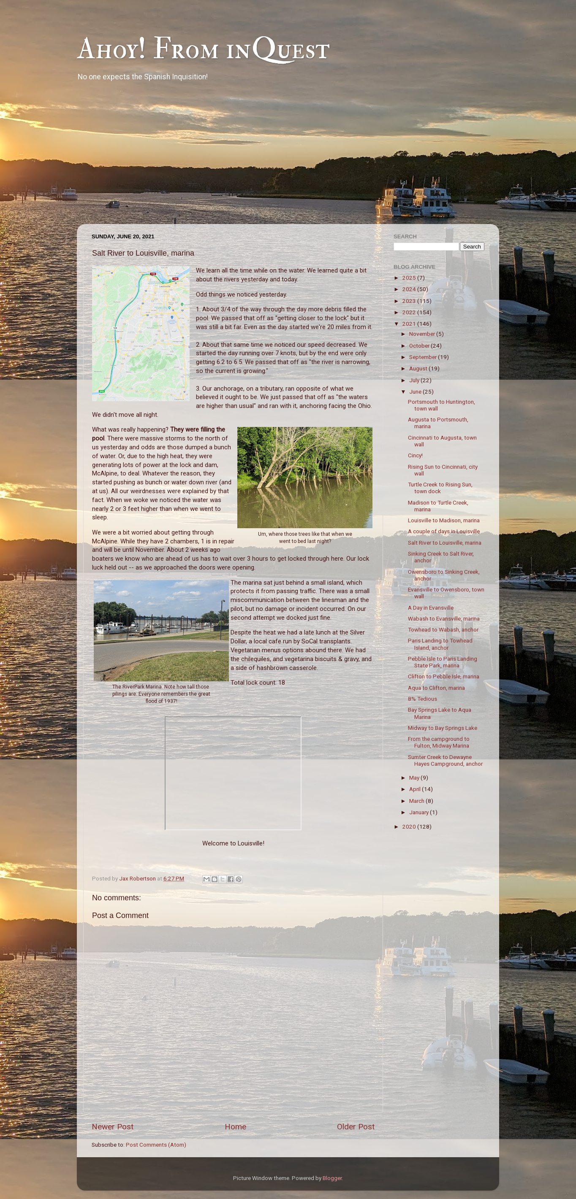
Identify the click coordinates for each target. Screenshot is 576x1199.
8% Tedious (422, 698)
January (419, 812)
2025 (409, 277)
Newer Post (112, 1126)
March (417, 800)
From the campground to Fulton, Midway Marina (439, 742)
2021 (409, 323)
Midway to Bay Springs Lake (442, 727)
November (422, 333)
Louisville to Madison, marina (444, 520)
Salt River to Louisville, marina (444, 542)
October (420, 345)
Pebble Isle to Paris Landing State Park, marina (442, 662)
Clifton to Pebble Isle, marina (443, 676)
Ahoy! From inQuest (203, 49)
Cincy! (415, 455)
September (423, 357)
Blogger (332, 1178)
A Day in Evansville (431, 607)
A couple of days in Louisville (444, 531)
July (415, 380)
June (416, 391)
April (415, 789)
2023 (409, 300)
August (419, 368)
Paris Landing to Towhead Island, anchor (440, 644)
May (415, 777)
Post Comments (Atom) (156, 1144)
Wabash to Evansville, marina (444, 618)
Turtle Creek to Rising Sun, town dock (440, 487)
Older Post (356, 1126)
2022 (409, 312)
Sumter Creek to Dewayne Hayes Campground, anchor (445, 760)
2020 (409, 826)
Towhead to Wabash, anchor (443, 629)
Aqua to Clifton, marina (436, 687)
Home (235, 1126)
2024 (409, 289)
